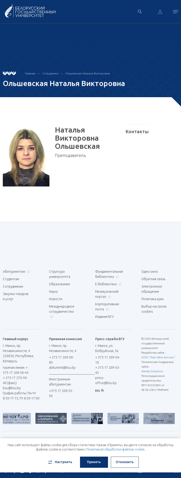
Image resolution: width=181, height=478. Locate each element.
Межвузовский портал (106, 294)
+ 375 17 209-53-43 (107, 370)
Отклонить (125, 462)
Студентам (11, 279)
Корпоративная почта (107, 306)
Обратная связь (153, 279)
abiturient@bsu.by (62, 367)
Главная (30, 73)
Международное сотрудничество (61, 311)
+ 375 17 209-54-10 (107, 359)
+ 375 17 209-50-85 (61, 359)
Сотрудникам (13, 286)
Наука (53, 291)
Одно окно (149, 271)
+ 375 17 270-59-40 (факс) (15, 380)
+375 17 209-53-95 (61, 393)
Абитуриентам (16, 271)
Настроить (59, 462)
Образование (59, 284)
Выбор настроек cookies (154, 309)
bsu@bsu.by (12, 388)
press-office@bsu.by (106, 380)
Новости (55, 299)
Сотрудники (50, 73)
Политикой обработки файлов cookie (116, 449)
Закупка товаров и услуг (15, 296)
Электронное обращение (151, 289)
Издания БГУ (104, 317)
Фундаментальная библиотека (109, 274)
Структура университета (59, 274)
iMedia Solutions (152, 371)
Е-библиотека (107, 284)
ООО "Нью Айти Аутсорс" (158, 357)
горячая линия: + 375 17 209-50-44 (15, 370)
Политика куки (152, 299)
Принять (94, 462)
